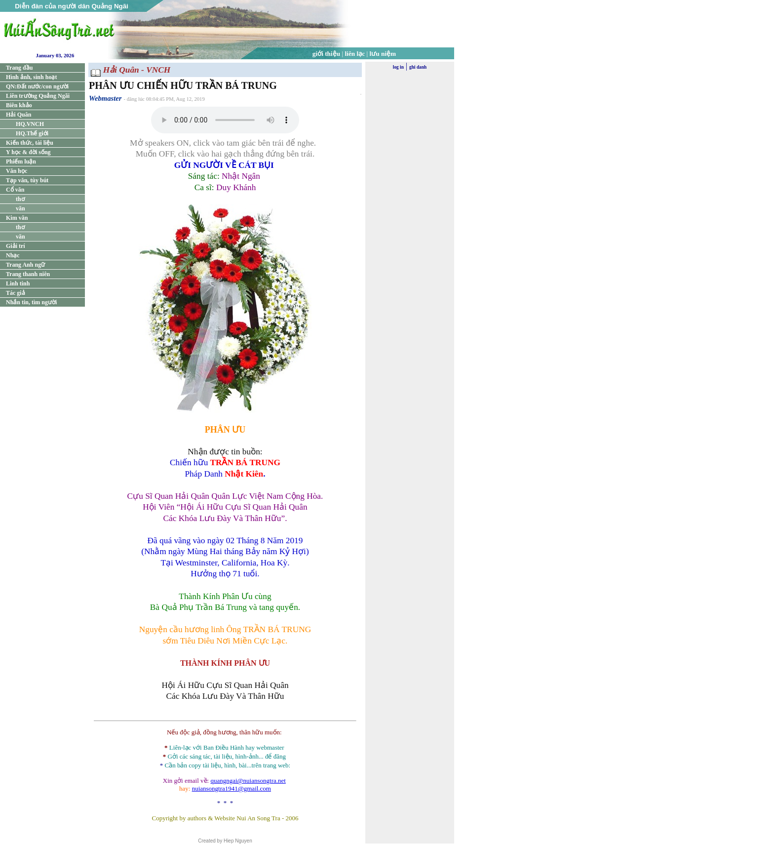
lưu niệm (383, 53)
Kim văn (17, 217)
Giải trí (15, 245)
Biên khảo (19, 105)
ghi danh (417, 67)
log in (398, 67)
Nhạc (13, 255)
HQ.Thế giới (32, 133)
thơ (20, 199)
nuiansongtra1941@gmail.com (231, 788)
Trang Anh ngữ (25, 264)
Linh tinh (18, 283)
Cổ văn (15, 189)
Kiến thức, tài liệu (29, 142)
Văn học (16, 170)
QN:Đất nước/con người (37, 86)
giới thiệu (326, 53)
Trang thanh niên (28, 274)
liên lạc (355, 53)
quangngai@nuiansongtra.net (247, 780)
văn (20, 208)
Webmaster (105, 98)
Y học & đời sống (28, 152)
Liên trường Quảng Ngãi (38, 95)
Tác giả (15, 292)
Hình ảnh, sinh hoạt (31, 77)
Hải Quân (18, 114)
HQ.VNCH (30, 124)
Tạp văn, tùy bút (27, 180)
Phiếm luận (21, 161)
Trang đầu (19, 67)
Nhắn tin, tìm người (31, 302)
